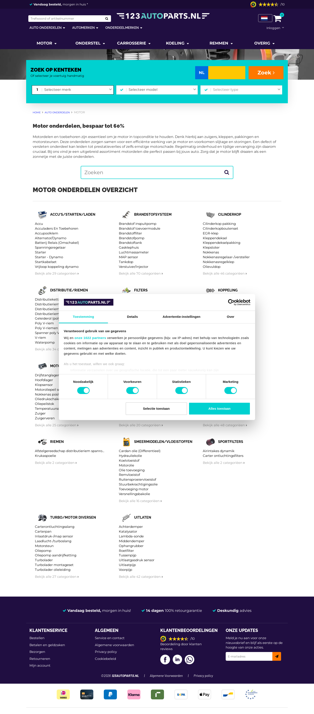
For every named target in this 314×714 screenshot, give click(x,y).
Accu (39, 224)
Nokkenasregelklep (218, 262)
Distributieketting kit (52, 299)
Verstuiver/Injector (133, 267)
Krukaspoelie (45, 456)
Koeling (176, 43)
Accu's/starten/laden (72, 214)
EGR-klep (210, 233)
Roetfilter (126, 551)
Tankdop (126, 262)
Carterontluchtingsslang (54, 527)
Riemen (57, 442)
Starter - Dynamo (49, 257)
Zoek (266, 72)
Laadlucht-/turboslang (53, 541)
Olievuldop (211, 267)
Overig (262, 43)
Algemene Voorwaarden (166, 676)
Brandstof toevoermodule (139, 228)
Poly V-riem (44, 323)
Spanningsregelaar (50, 247)
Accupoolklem (46, 233)
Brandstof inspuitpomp (137, 224)
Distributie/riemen (69, 290)
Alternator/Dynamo (50, 238)
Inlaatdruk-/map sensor (54, 536)
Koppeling (228, 290)
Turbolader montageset (54, 565)
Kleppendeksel (215, 238)
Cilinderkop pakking (219, 224)
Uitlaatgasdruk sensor (136, 560)
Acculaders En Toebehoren (56, 228)
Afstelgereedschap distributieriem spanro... (69, 451)
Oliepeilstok (44, 404)
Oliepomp (43, 551)
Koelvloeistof (129, 460)
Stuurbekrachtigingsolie (138, 484)
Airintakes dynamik (218, 451)
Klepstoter (211, 247)
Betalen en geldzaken (47, 645)
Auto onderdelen (45, 27)
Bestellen (36, 638)
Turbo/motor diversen (73, 517)
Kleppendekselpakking (221, 243)
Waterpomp (45, 342)
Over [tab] (230, 316)
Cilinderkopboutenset (220, 228)
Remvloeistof (129, 475)
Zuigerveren (45, 418)
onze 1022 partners (90, 338)
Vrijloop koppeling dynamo (56, 267)
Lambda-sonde (131, 536)
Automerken (83, 27)
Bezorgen (37, 652)
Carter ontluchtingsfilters (223, 456)
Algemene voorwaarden (114, 645)
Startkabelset (45, 262)
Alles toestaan (219, 408)
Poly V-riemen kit (49, 328)
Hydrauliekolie (130, 456)
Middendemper (131, 541)
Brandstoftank (130, 243)
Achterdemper (131, 527)
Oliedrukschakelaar (51, 399)
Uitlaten (142, 517)
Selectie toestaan (156, 408)
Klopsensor (44, 385)
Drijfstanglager (47, 375)
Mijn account (39, 665)
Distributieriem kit (50, 309)
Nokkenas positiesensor (54, 394)
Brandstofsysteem (153, 214)
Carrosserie (132, 43)
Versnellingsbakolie (134, 494)
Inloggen (273, 28)
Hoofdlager (44, 380)
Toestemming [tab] (83, 316)
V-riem (40, 337)
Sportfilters (230, 442)
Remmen (219, 43)
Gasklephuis (129, 247)
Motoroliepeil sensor (51, 389)
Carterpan (43, 531)
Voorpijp (125, 570)
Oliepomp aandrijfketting (55, 555)
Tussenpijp (127, 555)
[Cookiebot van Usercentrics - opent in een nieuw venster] (231, 302)
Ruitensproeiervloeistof (137, 479)
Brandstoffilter (130, 233)
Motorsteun (44, 546)
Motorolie (126, 465)
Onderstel (88, 43)
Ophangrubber (131, 546)
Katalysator (128, 531)
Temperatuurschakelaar (54, 408)
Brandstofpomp (131, 238)
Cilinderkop (229, 214)
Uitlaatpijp (127, 565)
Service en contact (110, 638)
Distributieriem (47, 304)
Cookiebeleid (105, 659)
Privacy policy (106, 652)
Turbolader (44, 560)
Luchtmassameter (134, 252)
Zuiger (40, 413)
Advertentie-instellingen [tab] (181, 316)
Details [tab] (132, 316)
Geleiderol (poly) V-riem (54, 318)
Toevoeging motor (133, 489)
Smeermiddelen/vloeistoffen (163, 442)
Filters (141, 290)
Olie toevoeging (132, 470)
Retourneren (39, 659)
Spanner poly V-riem (51, 333)
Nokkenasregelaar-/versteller (226, 257)
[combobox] (78, 90)
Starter (40, 252)
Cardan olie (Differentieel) (139, 451)
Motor (45, 43)
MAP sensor (128, 257)
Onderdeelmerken (122, 27)
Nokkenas (211, 252)
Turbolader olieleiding (52, 570)
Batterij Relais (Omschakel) (57, 243)
